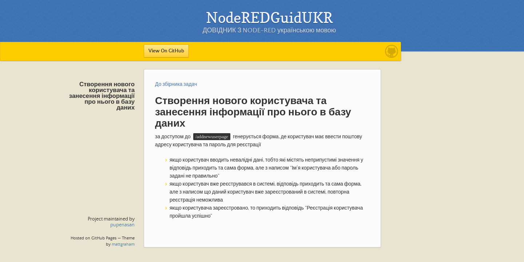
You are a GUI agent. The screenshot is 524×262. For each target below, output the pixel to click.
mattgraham (123, 244)
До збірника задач (176, 84)
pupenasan (122, 225)
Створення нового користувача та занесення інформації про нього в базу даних (102, 96)
